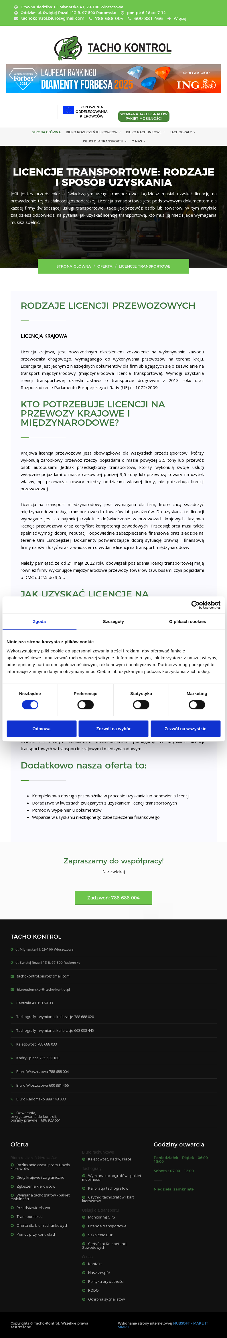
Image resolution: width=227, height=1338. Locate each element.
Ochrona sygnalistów (103, 1299)
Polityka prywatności (103, 1281)
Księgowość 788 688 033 (36, 1044)
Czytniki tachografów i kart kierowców (108, 1198)
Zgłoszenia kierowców (33, 1186)
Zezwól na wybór (113, 728)
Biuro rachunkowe (145, 132)
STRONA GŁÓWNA (46, 132)
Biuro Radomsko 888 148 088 (41, 1099)
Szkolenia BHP (97, 1234)
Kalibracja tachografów (105, 1188)
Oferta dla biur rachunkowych (39, 1225)
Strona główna (73, 266)
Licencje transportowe (104, 1226)
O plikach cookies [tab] (187, 621)
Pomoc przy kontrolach (33, 1234)
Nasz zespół (96, 1272)
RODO (90, 1290)
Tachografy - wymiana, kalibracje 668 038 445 (55, 1030)
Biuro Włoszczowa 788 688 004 (42, 1071)
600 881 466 (148, 18)
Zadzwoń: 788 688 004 (113, 898)
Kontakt (92, 1263)
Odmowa (41, 728)
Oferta (104, 266)
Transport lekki (27, 1216)
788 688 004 (109, 18)
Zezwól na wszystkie (185, 728)
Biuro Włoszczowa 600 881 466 (42, 1085)
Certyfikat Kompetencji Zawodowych (104, 1245)
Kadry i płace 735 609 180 (37, 1057)
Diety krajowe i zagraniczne (37, 1177)
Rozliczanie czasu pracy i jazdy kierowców (40, 1166)
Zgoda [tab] (39, 621)
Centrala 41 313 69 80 (34, 1003)
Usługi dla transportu (104, 141)
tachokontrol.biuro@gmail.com (43, 976)
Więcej (180, 18)
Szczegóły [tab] (113, 621)
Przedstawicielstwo (30, 1207)
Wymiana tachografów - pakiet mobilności (40, 1196)
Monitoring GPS (98, 1217)
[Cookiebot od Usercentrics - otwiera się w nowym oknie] (195, 605)
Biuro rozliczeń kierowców (93, 132)
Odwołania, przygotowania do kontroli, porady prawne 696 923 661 (36, 1116)
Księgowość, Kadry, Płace (106, 1159)
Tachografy (182, 132)
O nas (138, 141)
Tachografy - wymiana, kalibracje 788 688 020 (55, 1016)
